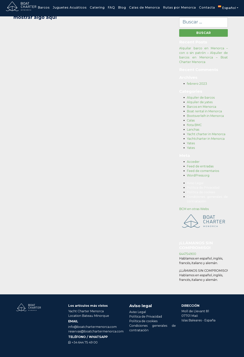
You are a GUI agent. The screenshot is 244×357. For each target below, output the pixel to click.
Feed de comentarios (203, 171)
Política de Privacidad (203, 187)
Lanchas (193, 129)
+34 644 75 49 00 (83, 342)
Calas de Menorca (144, 7)
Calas (191, 120)
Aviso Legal (195, 183)
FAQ (111, 7)
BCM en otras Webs (194, 209)
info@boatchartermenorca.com (92, 327)
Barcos (44, 7)
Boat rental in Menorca (204, 111)
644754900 (187, 254)
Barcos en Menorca (201, 107)
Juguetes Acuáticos (70, 7)
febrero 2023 (197, 83)
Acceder (193, 162)
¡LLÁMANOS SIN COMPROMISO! (203, 270)
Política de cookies (201, 192)
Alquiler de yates (200, 102)
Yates (191, 143)
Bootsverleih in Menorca (205, 116)
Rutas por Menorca (179, 7)
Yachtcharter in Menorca (206, 139)
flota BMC (194, 125)
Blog (122, 7)
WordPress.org (198, 175)
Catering (97, 7)
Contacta (207, 7)
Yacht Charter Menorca (86, 311)
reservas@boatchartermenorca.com (96, 331)
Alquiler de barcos (201, 97)
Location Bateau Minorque (88, 316)
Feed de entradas (200, 166)
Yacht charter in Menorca (206, 134)
